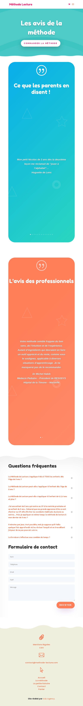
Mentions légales (41, 644)
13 (52, 234)
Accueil (41, 677)
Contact (41, 686)
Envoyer (66, 605)
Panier (41, 689)
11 (48, 234)
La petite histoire (41, 683)
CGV (41, 647)
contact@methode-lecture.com (41, 662)
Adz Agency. (49, 698)
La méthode (41, 680)
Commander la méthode (40, 43)
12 (50, 234)
